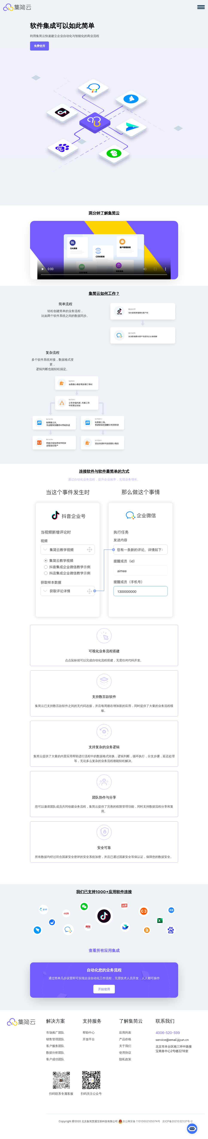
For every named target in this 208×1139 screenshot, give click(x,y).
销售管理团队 (55, 1039)
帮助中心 (89, 1032)
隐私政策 (125, 1059)
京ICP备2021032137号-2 (177, 1121)
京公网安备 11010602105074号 (139, 1121)
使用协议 (125, 1052)
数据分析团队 (55, 1052)
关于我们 (125, 1046)
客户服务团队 (55, 1046)
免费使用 (39, 46)
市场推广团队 (55, 1032)
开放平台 (89, 1039)
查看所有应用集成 (104, 950)
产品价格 (125, 1039)
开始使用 (104, 989)
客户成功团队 (55, 1059)
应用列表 (125, 1032)
